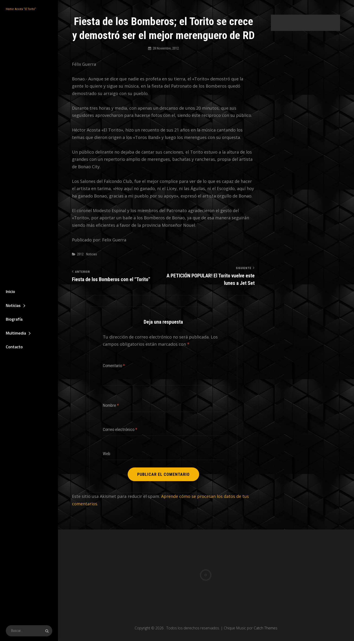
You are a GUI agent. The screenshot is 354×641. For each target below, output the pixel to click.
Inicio (10, 291)
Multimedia (16, 333)
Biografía (14, 319)
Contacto (14, 347)
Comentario (114, 365)
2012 (80, 254)
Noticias (13, 305)
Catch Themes (265, 628)
